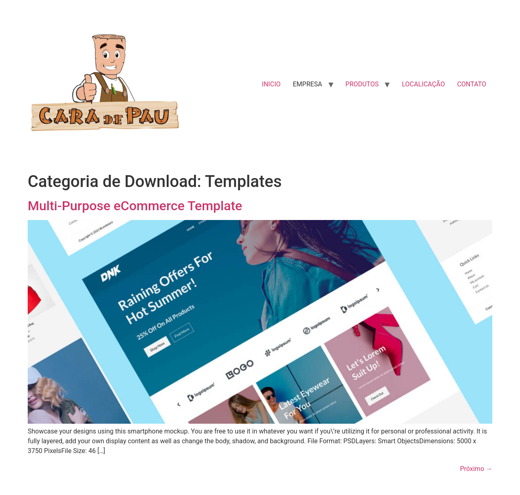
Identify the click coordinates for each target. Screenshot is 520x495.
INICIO (271, 84)
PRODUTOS (362, 84)
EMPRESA (307, 84)
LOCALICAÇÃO (423, 84)
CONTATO (471, 84)
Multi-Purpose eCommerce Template (135, 205)
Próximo (476, 469)
